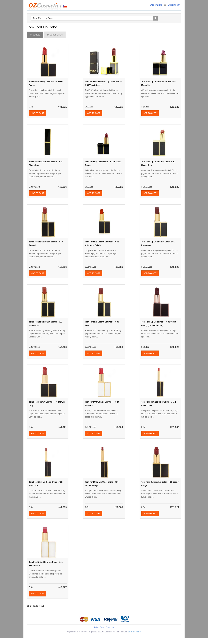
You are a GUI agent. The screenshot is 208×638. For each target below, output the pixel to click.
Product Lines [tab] (55, 34)
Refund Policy (99, 627)
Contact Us (110, 627)
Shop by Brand (156, 5)
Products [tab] (35, 34)
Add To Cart (37, 113)
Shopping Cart (174, 5)
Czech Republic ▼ (134, 632)
